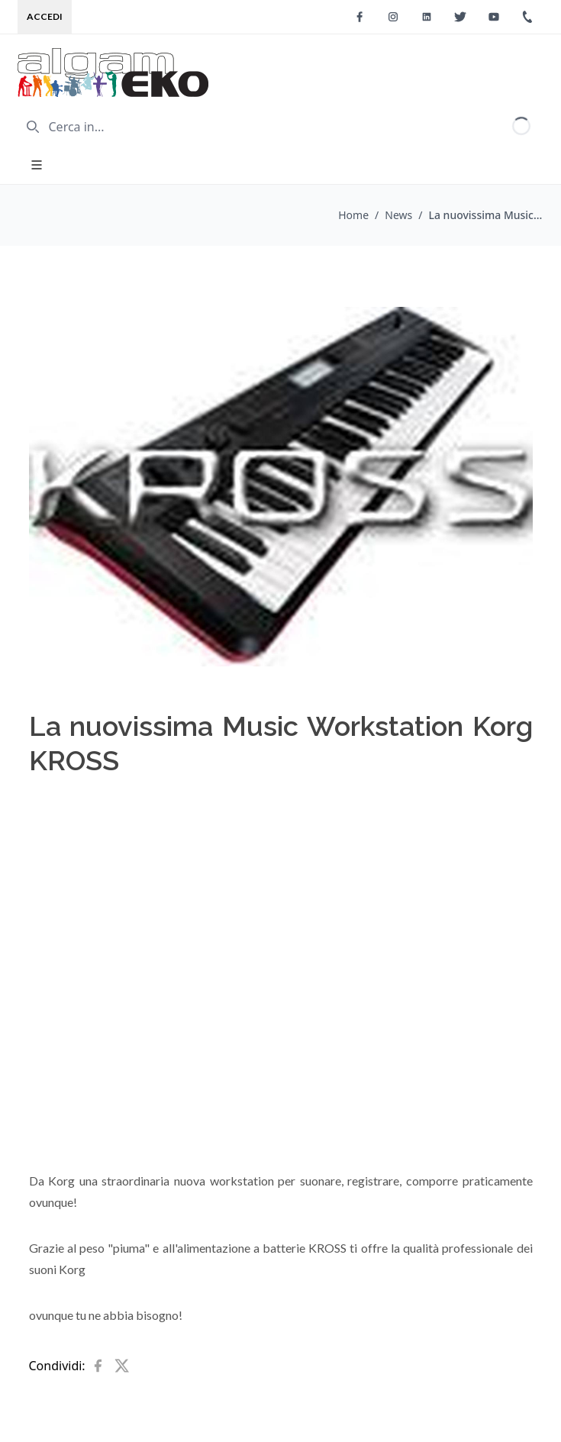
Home (353, 215)
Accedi (45, 16)
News (398, 215)
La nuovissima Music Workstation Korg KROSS (486, 215)
